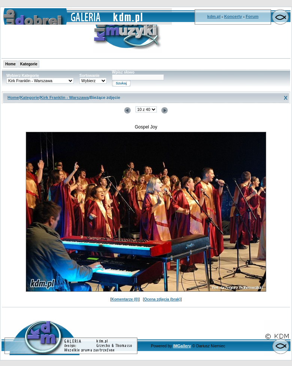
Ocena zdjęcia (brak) (162, 299)
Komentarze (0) (125, 299)
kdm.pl (213, 16)
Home (10, 64)
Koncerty (233, 16)
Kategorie (28, 64)
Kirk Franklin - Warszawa (64, 97)
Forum (252, 16)
